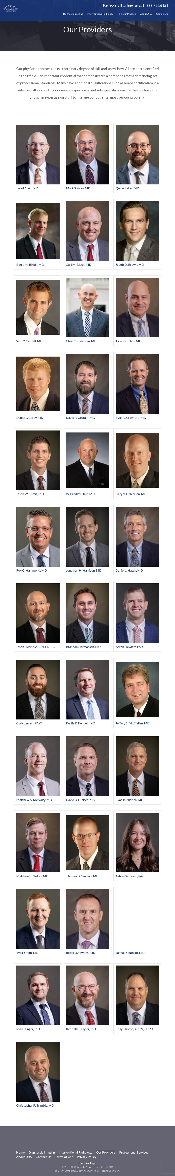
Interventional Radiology (100, 13)
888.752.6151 (157, 5)
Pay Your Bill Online (118, 5)
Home (20, 1152)
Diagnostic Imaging (73, 13)
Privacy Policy (86, 1157)
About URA (146, 13)
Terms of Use (64, 1157)
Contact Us (162, 13)
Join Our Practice (127, 13)
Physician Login (87, 1163)
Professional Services (133, 1152)
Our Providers (105, 1152)
